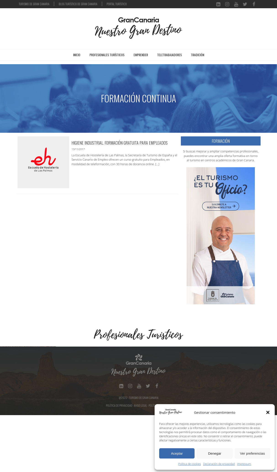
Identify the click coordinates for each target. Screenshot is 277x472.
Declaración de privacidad (219, 464)
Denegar (214, 453)
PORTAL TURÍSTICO (117, 4)
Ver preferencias (252, 453)
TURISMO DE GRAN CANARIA (34, 4)
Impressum (244, 464)
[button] (268, 412)
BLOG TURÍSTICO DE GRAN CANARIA (78, 4)
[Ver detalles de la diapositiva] (28, 374)
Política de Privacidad (119, 462)
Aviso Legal (140, 462)
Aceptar (177, 453)
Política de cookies (189, 464)
